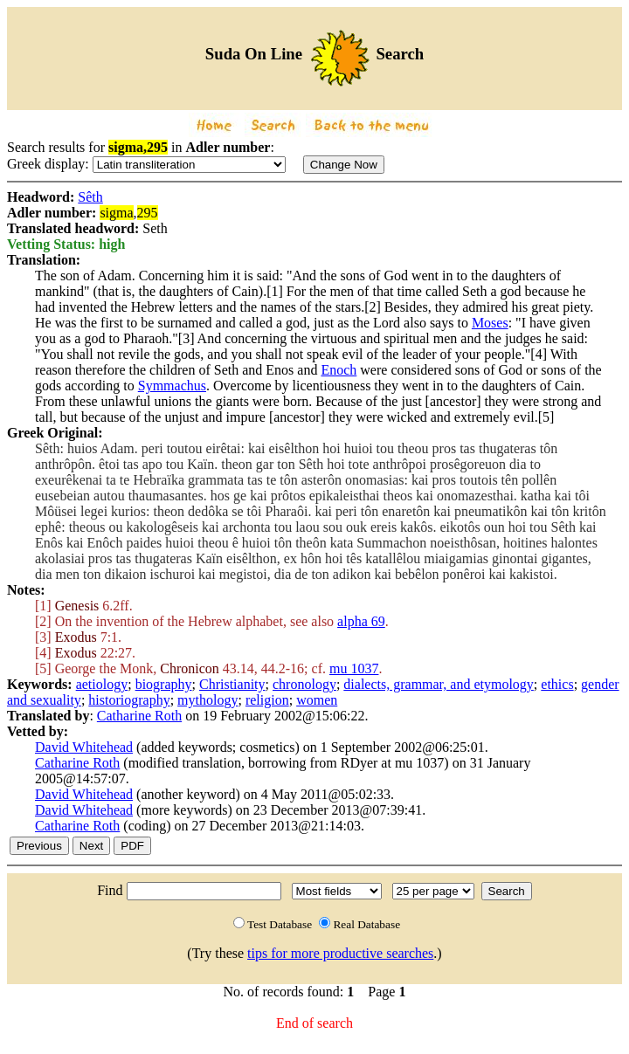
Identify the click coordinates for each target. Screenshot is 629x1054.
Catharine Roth (139, 715)
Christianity (232, 684)
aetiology (102, 684)
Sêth (90, 196)
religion (267, 699)
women (316, 699)
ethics (557, 684)
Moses (490, 322)
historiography (128, 699)
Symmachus (172, 385)
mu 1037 (353, 668)
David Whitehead (84, 747)
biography (163, 684)
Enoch (338, 369)
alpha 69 (361, 621)
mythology (207, 699)
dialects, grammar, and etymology (438, 684)
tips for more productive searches (340, 953)
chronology (304, 684)
